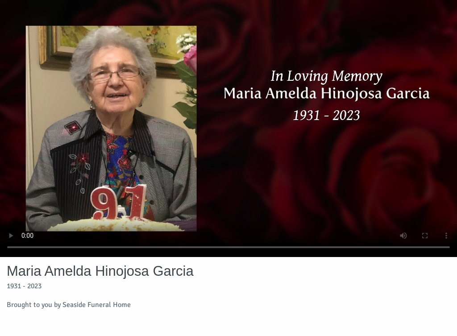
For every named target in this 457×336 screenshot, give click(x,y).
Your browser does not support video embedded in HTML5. (228, 128)
